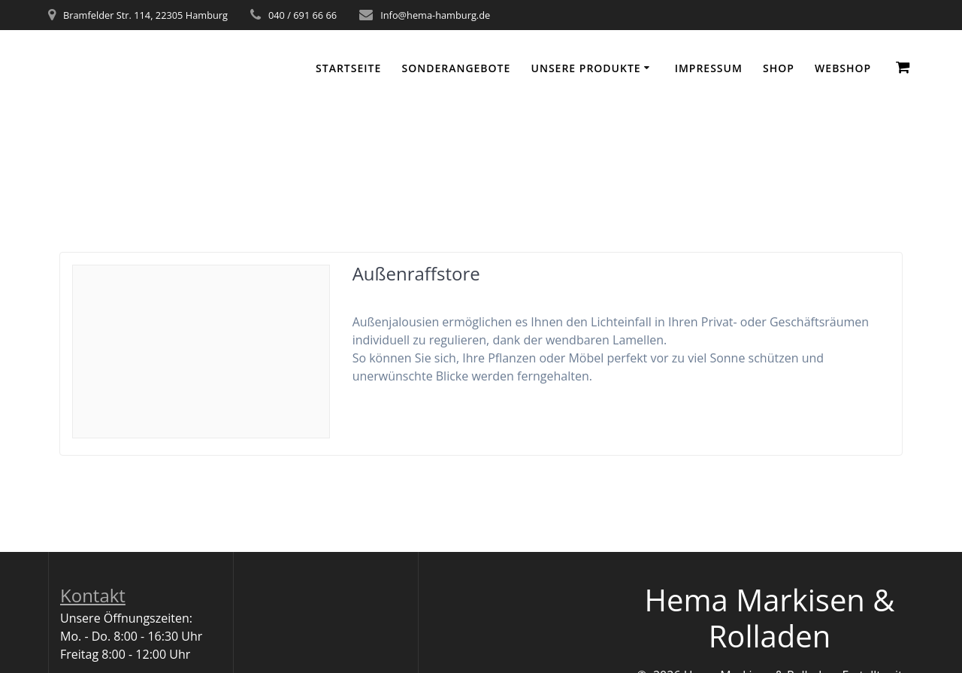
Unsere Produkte (586, 68)
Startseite (348, 68)
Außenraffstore (416, 273)
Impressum (709, 68)
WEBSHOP (843, 68)
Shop (778, 68)
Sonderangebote (455, 68)
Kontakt (93, 595)
